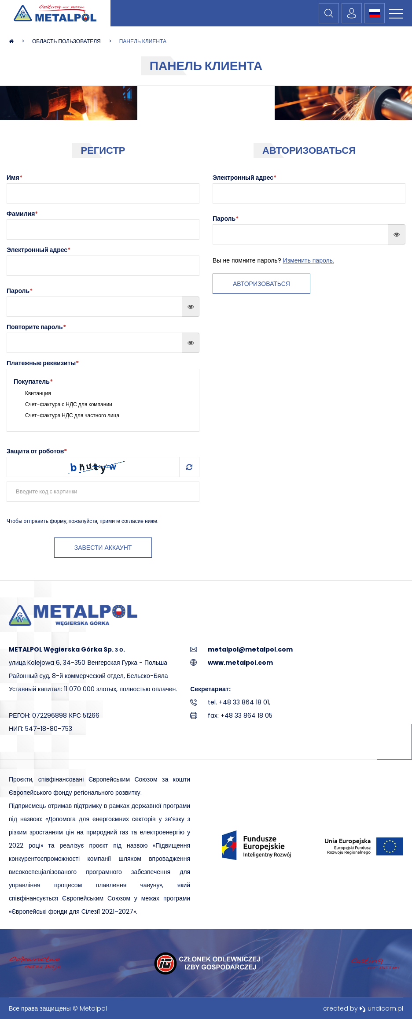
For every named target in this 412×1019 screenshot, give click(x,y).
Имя (14, 177)
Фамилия (22, 213)
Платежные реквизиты (43, 363)
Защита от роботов (37, 451)
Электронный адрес (38, 249)
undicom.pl (381, 1008)
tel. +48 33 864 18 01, (239, 702)
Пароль (20, 290)
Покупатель (33, 381)
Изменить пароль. (308, 260)
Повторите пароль (36, 326)
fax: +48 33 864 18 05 (240, 715)
